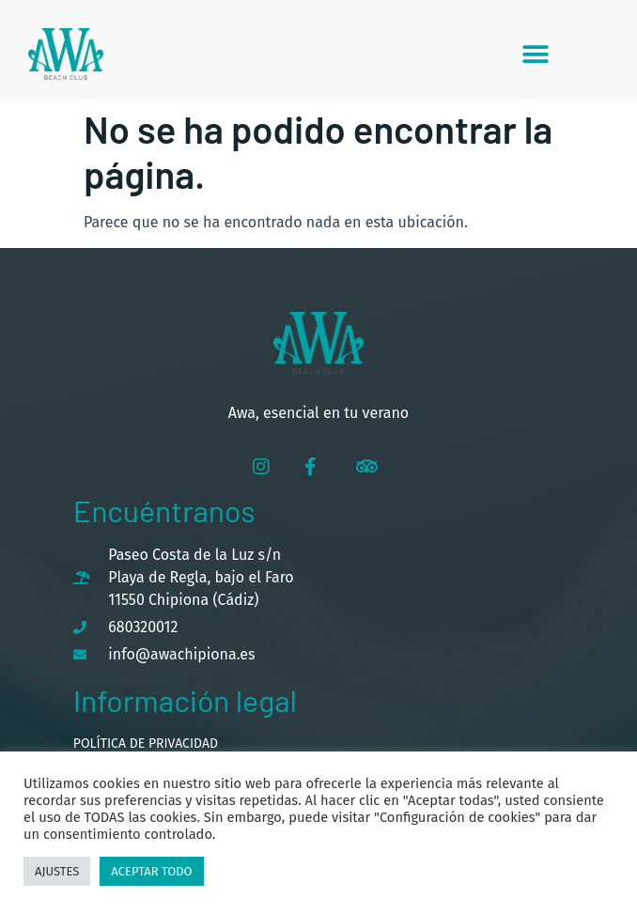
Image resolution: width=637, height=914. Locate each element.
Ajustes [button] (57, 871)
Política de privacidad (145, 743)
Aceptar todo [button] (151, 871)
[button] (536, 54)
